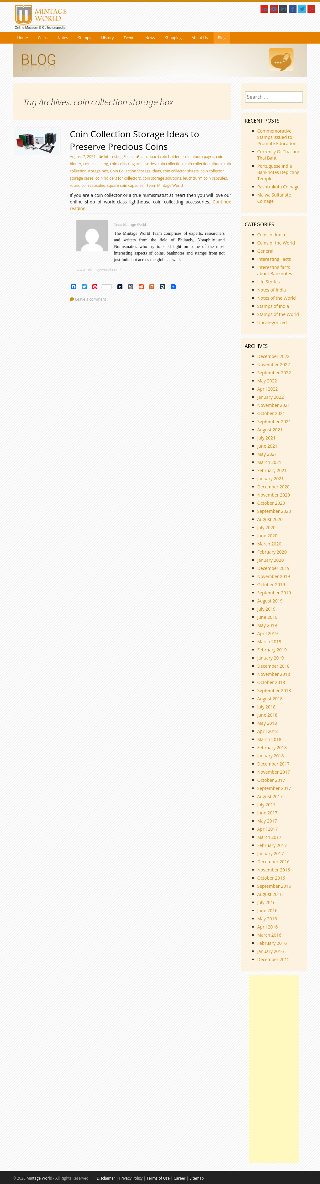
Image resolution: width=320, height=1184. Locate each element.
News (150, 37)
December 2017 (273, 764)
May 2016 (267, 919)
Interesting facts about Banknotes (274, 270)
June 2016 (267, 910)
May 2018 (267, 723)
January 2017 (270, 853)
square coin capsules (125, 185)
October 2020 (271, 503)
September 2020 (274, 511)
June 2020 (267, 536)
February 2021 (272, 470)
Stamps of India (273, 306)
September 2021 (274, 421)
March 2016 (269, 935)
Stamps (84, 37)
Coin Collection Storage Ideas (135, 171)
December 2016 (273, 862)
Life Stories (268, 282)
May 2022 (267, 381)
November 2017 (273, 772)
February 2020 (272, 552)
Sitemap (196, 1178)
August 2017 (270, 796)
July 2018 (266, 707)
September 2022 (274, 373)
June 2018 (267, 715)
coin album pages (198, 156)
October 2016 (271, 878)
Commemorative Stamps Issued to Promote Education (277, 137)
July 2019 (266, 609)
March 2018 (269, 739)
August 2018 (270, 699)
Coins (43, 37)
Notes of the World (276, 298)
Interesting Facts (118, 156)
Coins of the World (276, 243)
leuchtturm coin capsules (205, 178)
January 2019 (270, 658)
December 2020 (273, 487)
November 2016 (273, 870)
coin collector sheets (181, 171)
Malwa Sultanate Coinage (274, 198)
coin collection (170, 163)
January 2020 (270, 560)
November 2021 (273, 405)
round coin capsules (87, 185)
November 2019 (273, 576)
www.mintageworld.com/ (98, 269)
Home (22, 37)
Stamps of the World (278, 314)
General (265, 251)
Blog (222, 37)
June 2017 (267, 813)
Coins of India (271, 235)
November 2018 (273, 674)
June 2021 (267, 446)
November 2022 (273, 364)
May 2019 (267, 625)
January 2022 (270, 397)
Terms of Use (158, 1178)
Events (129, 37)
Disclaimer (106, 1178)
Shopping (173, 37)
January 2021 (270, 478)
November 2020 (273, 495)
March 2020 (269, 544)
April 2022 (267, 389)
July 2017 (266, 805)
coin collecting (95, 163)
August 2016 (270, 894)
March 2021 (269, 462)
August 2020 (270, 519)
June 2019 (267, 617)
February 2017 (272, 845)
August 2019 (270, 601)
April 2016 (267, 927)
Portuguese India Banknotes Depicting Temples (278, 172)
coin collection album (203, 163)
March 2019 (269, 642)
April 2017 (267, 829)
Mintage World (39, 1178)
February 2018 (272, 747)
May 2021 (267, 454)
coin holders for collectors (118, 178)
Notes (63, 37)
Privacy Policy (130, 1178)
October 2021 (271, 413)
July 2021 (266, 438)
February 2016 (272, 943)
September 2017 (274, 788)
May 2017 (267, 821)
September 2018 (274, 690)
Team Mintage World (165, 185)
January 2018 (270, 756)
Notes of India (271, 290)
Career (180, 1178)
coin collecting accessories (133, 163)
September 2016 (274, 886)
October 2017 (271, 780)
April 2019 (267, 633)
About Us (200, 37)
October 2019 (271, 584)
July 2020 (266, 527)
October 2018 (271, 682)
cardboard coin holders (161, 156)
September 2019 (274, 593)
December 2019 (273, 568)
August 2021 (270, 430)
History (107, 37)
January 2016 (270, 951)
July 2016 (266, 902)
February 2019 (272, 650)
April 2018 (267, 731)
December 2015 (273, 959)
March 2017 (269, 837)
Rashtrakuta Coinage (278, 187)
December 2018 (273, 666)
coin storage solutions (162, 178)
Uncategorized (272, 322)
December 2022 (273, 356)
